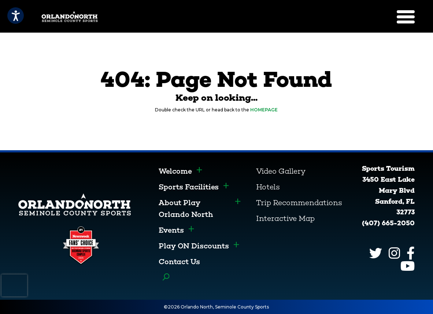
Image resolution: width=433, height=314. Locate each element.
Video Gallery (281, 171)
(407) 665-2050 (388, 223)
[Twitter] (375, 253)
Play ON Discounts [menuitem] (194, 245)
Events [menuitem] (171, 230)
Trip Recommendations (299, 202)
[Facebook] (411, 253)
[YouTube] (407, 265)
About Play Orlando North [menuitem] (186, 208)
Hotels (268, 186)
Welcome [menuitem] (175, 171)
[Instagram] (394, 253)
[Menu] (406, 16)
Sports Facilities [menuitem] (189, 186)
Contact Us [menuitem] (179, 261)
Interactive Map (285, 218)
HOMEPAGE (264, 109)
